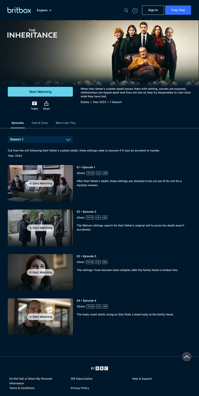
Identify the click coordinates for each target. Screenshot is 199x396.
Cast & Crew (40, 122)
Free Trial (178, 10)
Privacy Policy (80, 388)
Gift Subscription (82, 378)
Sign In (153, 10)
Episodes (18, 122)
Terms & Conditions (22, 388)
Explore (44, 10)
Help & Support (142, 378)
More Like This (66, 122)
